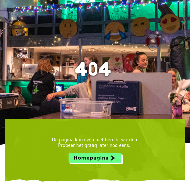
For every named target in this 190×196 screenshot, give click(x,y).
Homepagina (91, 158)
